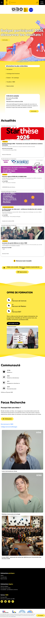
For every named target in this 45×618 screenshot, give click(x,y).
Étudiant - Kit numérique (13, 77)
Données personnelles (5, 588)
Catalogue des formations (13, 73)
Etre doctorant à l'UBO (7, 424)
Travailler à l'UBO (11, 82)
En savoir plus (13, 616)
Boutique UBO (4, 597)
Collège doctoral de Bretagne (9, 427)
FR (6, 1)
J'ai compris (40, 615)
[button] (2, 2)
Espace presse (10, 86)
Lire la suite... (5, 40)
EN (6, 4)
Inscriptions (9, 69)
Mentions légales (4, 586)
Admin (2, 575)
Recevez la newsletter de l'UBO (8, 598)
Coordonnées (4, 577)
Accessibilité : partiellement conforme (9, 589)
